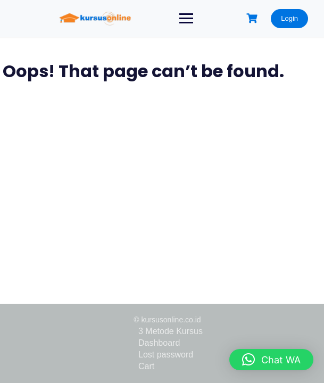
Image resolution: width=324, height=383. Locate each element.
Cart (146, 366)
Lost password (165, 354)
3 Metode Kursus (170, 331)
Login (289, 18)
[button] (271, 359)
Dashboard (159, 342)
